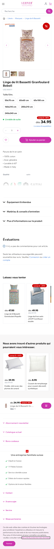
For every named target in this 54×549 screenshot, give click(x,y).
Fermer (9, 543)
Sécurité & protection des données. (36, 538)
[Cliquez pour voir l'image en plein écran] (27, 45)
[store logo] (27, 4)
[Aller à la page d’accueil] (4, 18)
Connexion (34, 257)
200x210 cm (27, 107)
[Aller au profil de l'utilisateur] (46, 3)
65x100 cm (39, 100)
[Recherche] (49, 11)
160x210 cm (10, 107)
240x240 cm (11, 113)
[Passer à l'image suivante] (47, 45)
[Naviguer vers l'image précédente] (6, 45)
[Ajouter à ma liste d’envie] (6, 140)
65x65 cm (24, 100)
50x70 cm (9, 100)
